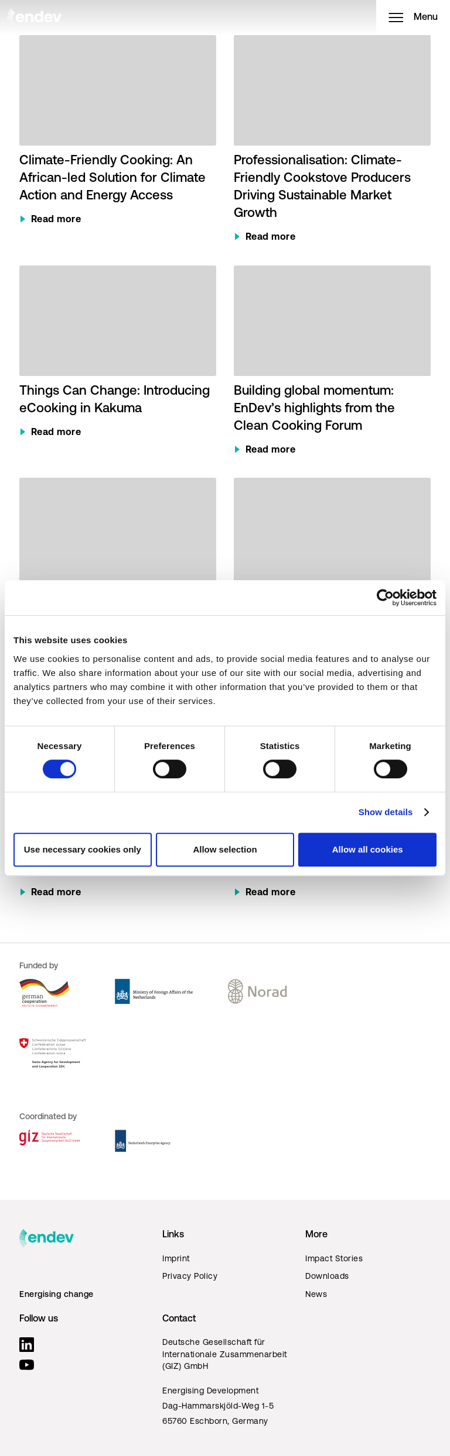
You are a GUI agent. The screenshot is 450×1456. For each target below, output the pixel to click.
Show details (386, 812)
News (316, 1295)
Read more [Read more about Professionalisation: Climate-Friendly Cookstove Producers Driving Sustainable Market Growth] (271, 237)
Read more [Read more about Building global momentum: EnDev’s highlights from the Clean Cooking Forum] (271, 450)
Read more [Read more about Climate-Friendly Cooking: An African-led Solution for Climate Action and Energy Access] (56, 220)
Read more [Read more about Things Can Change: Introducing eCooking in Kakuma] (56, 432)
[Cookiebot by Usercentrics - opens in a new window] (385, 597)
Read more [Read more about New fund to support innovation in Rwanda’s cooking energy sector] (56, 893)
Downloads (327, 1276)
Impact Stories (334, 1259)
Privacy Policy (189, 1276)
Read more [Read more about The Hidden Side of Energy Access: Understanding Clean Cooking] (271, 893)
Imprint (176, 1259)
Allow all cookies (367, 849)
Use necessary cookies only (82, 849)
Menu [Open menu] (413, 17)
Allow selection (225, 849)
